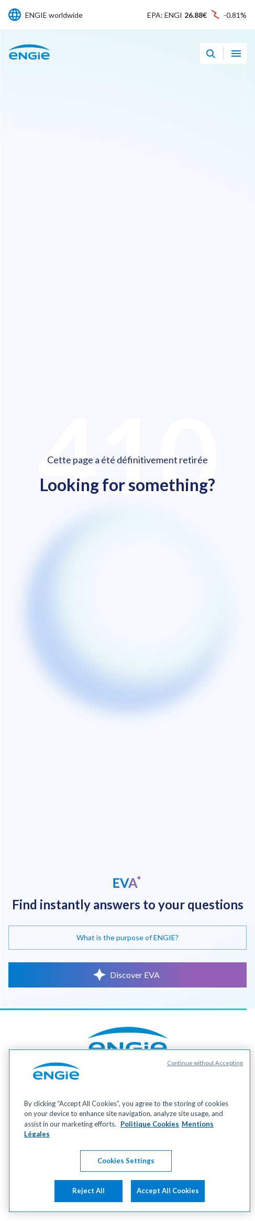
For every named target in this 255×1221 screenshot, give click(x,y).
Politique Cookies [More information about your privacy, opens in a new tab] (149, 1160)
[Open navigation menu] (236, 53)
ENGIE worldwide (54, 14)
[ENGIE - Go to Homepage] (29, 63)
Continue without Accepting (205, 1099)
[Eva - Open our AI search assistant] (210, 53)
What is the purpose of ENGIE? (127, 937)
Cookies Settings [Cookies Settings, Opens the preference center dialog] (125, 1197)
